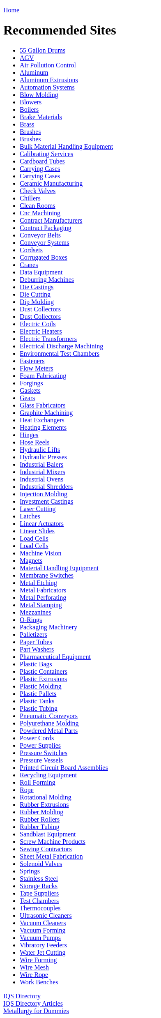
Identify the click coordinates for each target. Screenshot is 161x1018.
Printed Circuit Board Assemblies (64, 767)
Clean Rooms (37, 205)
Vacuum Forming (43, 930)
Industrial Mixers (42, 471)
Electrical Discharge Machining (61, 346)
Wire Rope (34, 974)
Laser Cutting (38, 508)
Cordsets (31, 249)
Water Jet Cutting (43, 952)
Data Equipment (41, 272)
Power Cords (37, 738)
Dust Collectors (40, 309)
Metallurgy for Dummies (36, 1010)
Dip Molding (37, 301)
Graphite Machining (46, 412)
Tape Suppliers (39, 893)
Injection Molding (43, 494)
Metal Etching (38, 582)
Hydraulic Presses (43, 457)
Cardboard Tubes (42, 161)
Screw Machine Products (52, 841)
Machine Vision (40, 553)
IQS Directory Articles (33, 1003)
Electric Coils (38, 323)
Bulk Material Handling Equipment (66, 146)
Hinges (29, 434)
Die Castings (36, 286)
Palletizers (33, 634)
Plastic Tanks (37, 701)
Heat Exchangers (42, 420)
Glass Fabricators (43, 405)
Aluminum (34, 72)
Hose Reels (34, 442)
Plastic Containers (43, 671)
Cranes (29, 264)
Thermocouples (40, 908)
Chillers (30, 198)
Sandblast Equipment (48, 834)
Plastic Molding (41, 686)
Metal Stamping (41, 604)
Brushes (30, 131)
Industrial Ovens (41, 479)
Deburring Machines (47, 279)
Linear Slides (37, 530)
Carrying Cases (40, 168)
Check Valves (37, 190)
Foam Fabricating (43, 375)
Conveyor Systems (44, 242)
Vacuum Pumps (40, 937)
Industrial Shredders (46, 486)
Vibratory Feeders (43, 945)
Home (11, 10)
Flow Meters (36, 368)
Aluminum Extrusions (49, 79)
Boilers (29, 109)
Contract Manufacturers (51, 220)
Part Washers (37, 649)
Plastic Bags (36, 664)
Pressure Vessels (41, 760)
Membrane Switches (47, 575)
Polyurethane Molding (49, 723)
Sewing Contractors (46, 848)
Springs (30, 871)
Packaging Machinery (48, 627)
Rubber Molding (41, 811)
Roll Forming (37, 782)
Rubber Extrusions (44, 804)
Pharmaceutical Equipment (55, 656)
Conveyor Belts (40, 235)
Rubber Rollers (40, 819)
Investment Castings (46, 501)
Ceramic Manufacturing (51, 183)
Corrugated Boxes (43, 257)
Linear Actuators (42, 523)
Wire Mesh (34, 967)
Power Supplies (40, 745)
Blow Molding (39, 94)
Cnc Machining (40, 213)
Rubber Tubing (39, 826)
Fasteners (32, 360)
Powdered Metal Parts (49, 730)
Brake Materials (41, 116)
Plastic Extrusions (43, 678)
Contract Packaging (45, 227)
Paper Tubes (36, 641)
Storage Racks (39, 885)
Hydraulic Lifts (40, 449)
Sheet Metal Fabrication (51, 856)
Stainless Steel (39, 878)
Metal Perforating (43, 597)
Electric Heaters (41, 331)
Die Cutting (35, 294)
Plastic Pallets (38, 693)
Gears (27, 397)
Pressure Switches (43, 752)
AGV (27, 57)
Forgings (31, 383)
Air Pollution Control (48, 65)
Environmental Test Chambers (59, 353)
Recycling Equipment (48, 775)
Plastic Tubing (39, 708)
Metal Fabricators (43, 590)
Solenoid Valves (41, 863)
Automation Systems (47, 87)
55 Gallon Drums (42, 50)
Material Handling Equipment (59, 567)
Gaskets (30, 390)
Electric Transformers (48, 338)
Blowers (30, 102)
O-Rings (31, 619)
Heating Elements (43, 427)
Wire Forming (38, 959)
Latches (30, 516)
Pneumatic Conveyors (49, 715)
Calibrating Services (46, 153)
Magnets (31, 560)
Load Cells (34, 538)
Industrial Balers (41, 464)
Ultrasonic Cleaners (46, 915)
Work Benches (39, 982)
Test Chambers (39, 900)
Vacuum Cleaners (43, 922)
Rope (27, 789)
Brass (27, 124)
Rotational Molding (45, 797)
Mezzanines (35, 612)
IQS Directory (22, 996)
